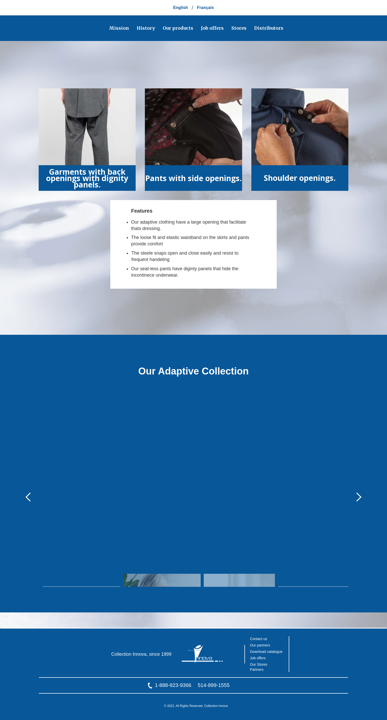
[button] (28, 497)
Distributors (268, 28)
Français (205, 7)
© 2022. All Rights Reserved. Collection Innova (196, 706)
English (180, 7)
